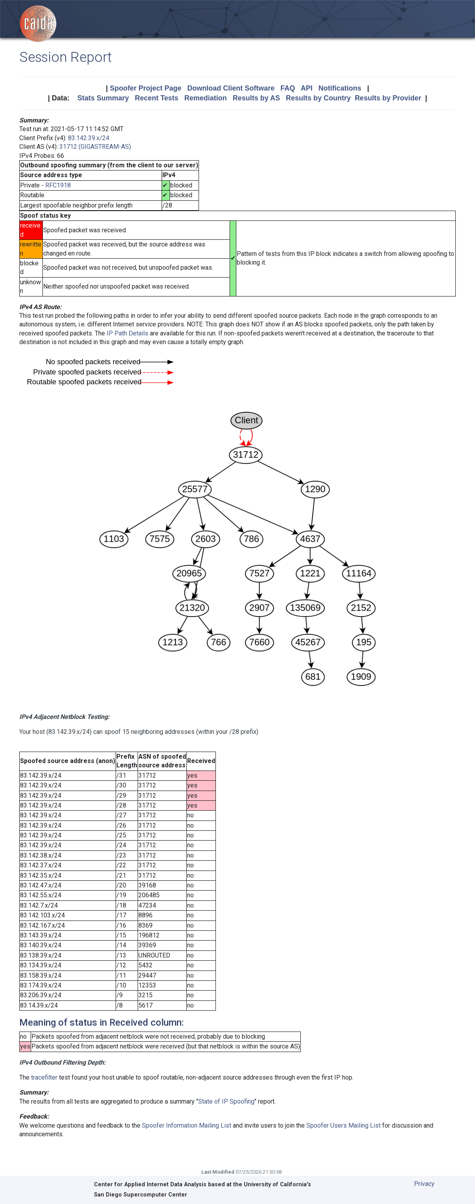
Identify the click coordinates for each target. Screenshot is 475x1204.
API (307, 88)
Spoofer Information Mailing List (186, 1125)
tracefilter (44, 1077)
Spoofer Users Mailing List (343, 1125)
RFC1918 (58, 185)
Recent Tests (157, 98)
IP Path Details (127, 333)
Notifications (340, 88)
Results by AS (256, 98)
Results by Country (318, 98)
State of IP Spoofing (226, 1101)
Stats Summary (103, 98)
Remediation (205, 98)
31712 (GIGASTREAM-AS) (95, 146)
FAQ (287, 88)
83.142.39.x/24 (88, 138)
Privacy (424, 1183)
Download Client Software (230, 88)
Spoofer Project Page (145, 88)
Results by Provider (388, 98)
